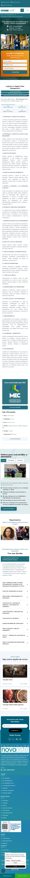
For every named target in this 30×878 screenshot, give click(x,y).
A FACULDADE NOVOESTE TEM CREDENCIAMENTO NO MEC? (10, 559)
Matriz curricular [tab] (8, 106)
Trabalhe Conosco (7, 852)
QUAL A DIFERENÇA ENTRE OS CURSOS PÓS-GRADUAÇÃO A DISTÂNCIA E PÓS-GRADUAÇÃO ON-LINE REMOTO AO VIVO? (13, 584)
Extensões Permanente (8, 790)
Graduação (5, 788)
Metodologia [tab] (11, 460)
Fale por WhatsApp (22, 875)
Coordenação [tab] (22, 111)
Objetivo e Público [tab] (8, 111)
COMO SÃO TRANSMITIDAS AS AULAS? (12, 591)
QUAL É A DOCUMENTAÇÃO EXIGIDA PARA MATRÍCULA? (13, 643)
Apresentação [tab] (22, 106)
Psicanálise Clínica (8, 680)
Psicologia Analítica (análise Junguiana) (13, 705)
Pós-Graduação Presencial (9, 785)
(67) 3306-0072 (8, 770)
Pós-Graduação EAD (7, 780)
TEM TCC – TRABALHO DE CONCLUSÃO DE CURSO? (14, 636)
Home (2, 14)
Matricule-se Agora (9, 508)
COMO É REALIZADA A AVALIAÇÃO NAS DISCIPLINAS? (13, 612)
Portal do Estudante (5, 2)
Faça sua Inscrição (15, 407)
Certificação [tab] (20, 460)
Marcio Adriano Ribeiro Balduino (8, 99)
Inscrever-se (15, 730)
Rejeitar (15, 862)
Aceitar (15, 866)
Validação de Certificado (6, 5)
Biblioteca (5, 843)
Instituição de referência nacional (15, 93)
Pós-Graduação (6, 778)
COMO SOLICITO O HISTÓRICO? (11, 618)
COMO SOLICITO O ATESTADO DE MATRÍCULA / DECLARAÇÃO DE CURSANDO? (11, 604)
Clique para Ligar (7, 875)
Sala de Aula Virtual (15, 2)
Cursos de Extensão (7, 808)
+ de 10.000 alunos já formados (15, 91)
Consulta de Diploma (7, 812)
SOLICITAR (15, 72)
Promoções (5, 815)
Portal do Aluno (6, 838)
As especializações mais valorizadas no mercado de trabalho (15, 95)
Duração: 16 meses (15, 28)
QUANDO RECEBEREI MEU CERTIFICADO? (13, 623)
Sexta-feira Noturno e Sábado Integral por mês (12, 101)
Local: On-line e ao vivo (15, 30)
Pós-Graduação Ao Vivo (9, 14)
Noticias (4, 817)
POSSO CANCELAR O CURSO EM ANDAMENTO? (11, 629)
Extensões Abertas (7, 793)
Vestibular (5, 803)
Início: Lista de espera (14, 26)
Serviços (5, 805)
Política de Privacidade (15, 860)
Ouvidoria (5, 855)
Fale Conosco (6, 850)
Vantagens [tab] (3, 460)
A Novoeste (5, 800)
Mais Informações (15, 439)
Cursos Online (6, 810)
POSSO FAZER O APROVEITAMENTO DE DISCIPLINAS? (12, 597)
